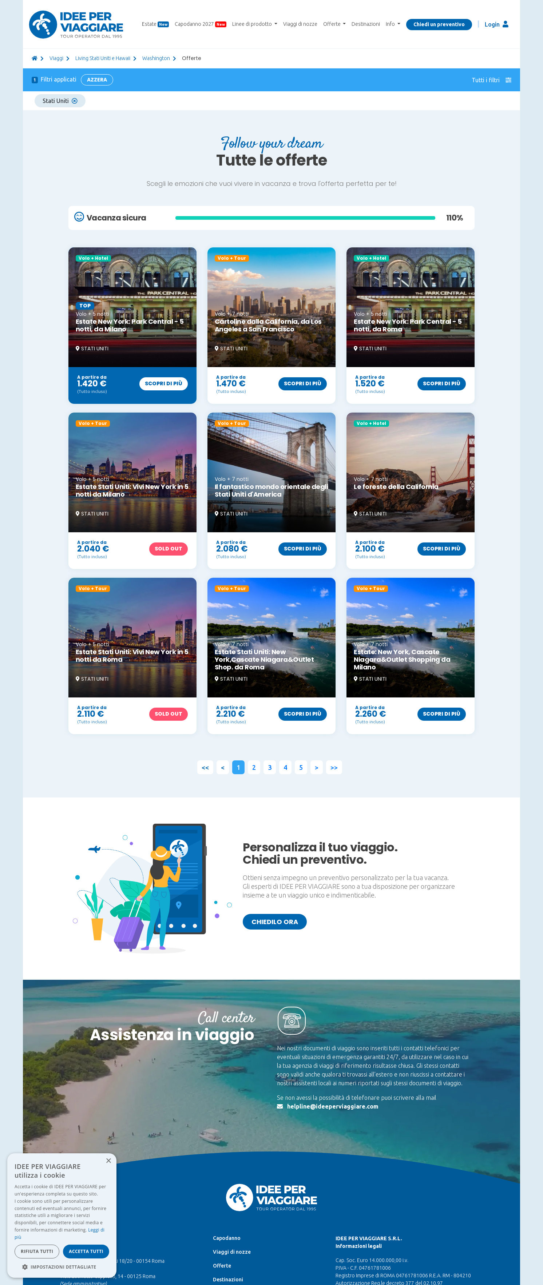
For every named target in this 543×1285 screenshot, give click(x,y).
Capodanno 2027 (200, 24)
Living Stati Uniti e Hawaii (102, 58)
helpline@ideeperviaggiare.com (332, 1106)
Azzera (97, 79)
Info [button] (391, 24)
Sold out (168, 548)
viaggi (56, 58)
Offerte (222, 1266)
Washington (156, 58)
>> (334, 767)
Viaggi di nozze (300, 24)
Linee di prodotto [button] (252, 24)
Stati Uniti (60, 101)
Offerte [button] (332, 24)
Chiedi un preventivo (439, 24)
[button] (62, 1266)
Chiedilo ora (274, 921)
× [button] (108, 1161)
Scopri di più (163, 383)
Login (496, 24)
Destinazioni (366, 24)
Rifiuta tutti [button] (37, 1251)
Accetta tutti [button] (86, 1251)
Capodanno (227, 1238)
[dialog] (61, 1215)
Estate (155, 24)
